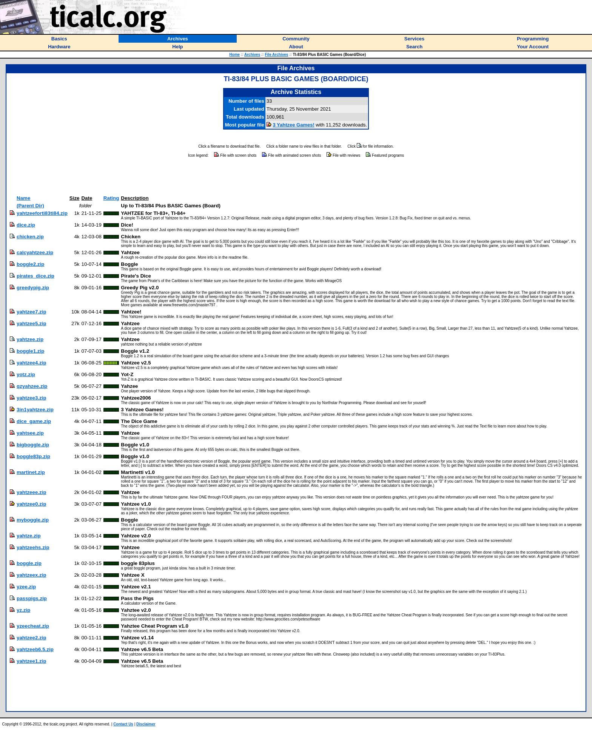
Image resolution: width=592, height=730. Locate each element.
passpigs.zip (32, 598)
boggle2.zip (30, 264)
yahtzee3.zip (31, 398)
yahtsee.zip (30, 433)
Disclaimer (146, 724)
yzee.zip (26, 587)
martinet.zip (31, 472)
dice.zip (26, 225)
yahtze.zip (29, 536)
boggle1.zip (30, 351)
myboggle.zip (33, 520)
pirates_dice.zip (35, 276)
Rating (111, 198)
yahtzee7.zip (31, 312)
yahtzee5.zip (31, 323)
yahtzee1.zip (31, 661)
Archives (252, 54)
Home (234, 54)
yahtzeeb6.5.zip (35, 649)
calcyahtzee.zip (35, 252)
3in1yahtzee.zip (35, 409)
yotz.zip (26, 374)
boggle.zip (29, 563)
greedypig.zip (33, 287)
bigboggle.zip (33, 445)
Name (23, 198)
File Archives (276, 54)
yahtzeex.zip (31, 575)
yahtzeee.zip (31, 492)
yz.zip (23, 610)
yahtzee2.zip (31, 637)
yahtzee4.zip (31, 363)
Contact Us (123, 724)
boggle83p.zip (33, 456)
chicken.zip (30, 236)
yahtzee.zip (30, 339)
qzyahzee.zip (32, 386)
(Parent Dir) (30, 205)
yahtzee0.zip (31, 504)
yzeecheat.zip (33, 626)
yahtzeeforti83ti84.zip (42, 213)
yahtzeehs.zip (33, 547)
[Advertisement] (296, 176)
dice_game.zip (34, 421)
